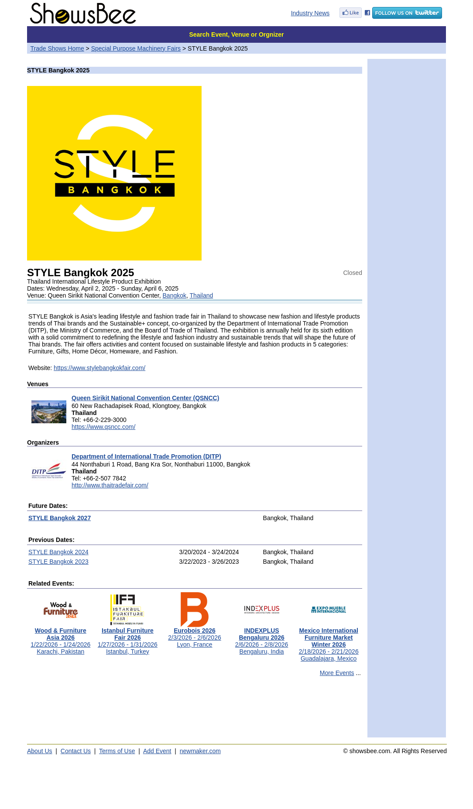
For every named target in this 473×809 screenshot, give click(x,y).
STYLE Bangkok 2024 (58, 551)
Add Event (157, 750)
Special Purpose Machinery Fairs (136, 48)
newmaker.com (200, 750)
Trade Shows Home (57, 48)
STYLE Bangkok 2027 (59, 517)
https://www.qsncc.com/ (103, 426)
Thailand (201, 295)
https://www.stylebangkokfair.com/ (99, 367)
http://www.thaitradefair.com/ (110, 485)
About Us (39, 750)
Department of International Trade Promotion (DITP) (146, 456)
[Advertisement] (194, 710)
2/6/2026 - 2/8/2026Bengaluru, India (261, 638)
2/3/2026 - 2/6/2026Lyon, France (194, 634)
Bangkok (174, 295)
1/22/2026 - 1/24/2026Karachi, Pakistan (60, 638)
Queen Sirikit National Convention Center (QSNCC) (145, 397)
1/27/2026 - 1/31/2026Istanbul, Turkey (128, 638)
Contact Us (76, 750)
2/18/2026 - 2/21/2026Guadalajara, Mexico (329, 641)
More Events (337, 672)
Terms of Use (117, 750)
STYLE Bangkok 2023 (58, 561)
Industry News (310, 13)
